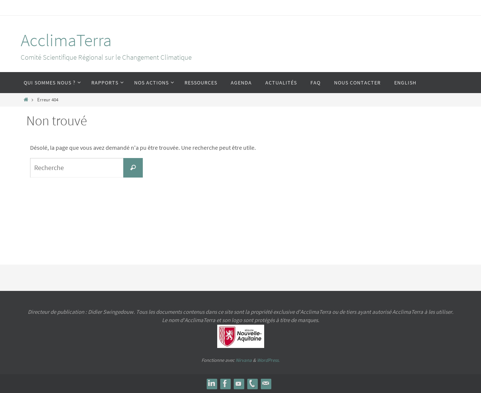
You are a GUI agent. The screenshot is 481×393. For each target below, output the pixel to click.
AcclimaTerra (66, 40)
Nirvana (244, 360)
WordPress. (268, 360)
